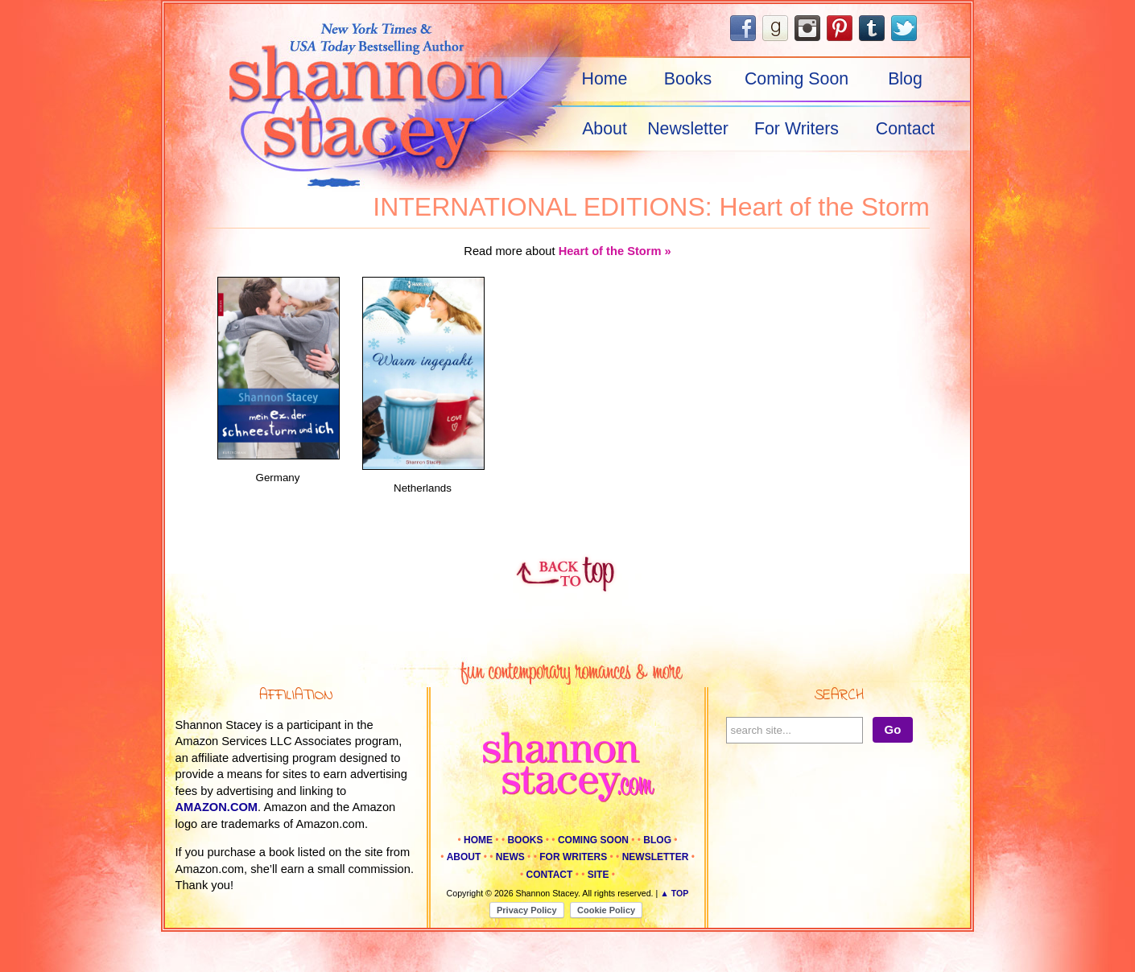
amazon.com (216, 807)
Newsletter (687, 128)
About (604, 128)
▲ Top (674, 893)
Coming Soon (796, 79)
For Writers (796, 128)
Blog (905, 79)
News (510, 857)
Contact (905, 128)
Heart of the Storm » (615, 251)
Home (605, 79)
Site (598, 874)
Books (688, 79)
